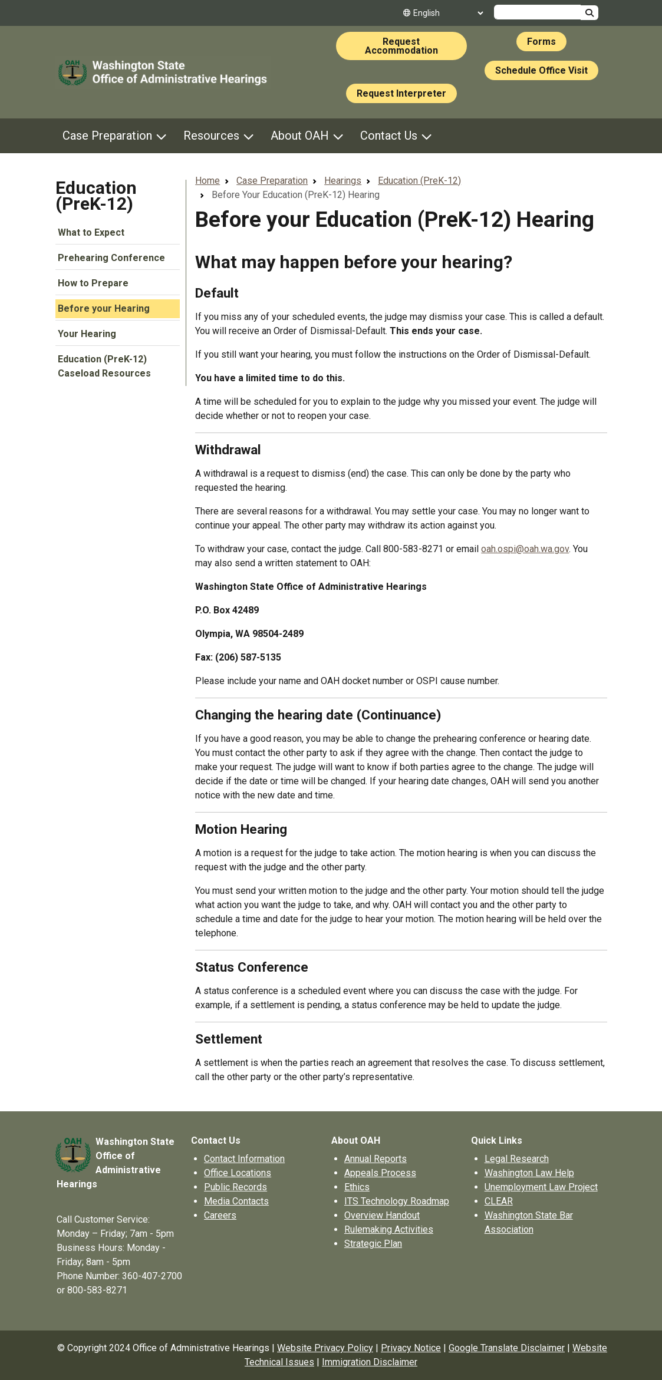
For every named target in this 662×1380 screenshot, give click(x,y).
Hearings (342, 180)
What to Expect (91, 232)
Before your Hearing (104, 308)
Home (207, 180)
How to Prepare (93, 283)
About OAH (300, 135)
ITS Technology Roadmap (396, 1201)
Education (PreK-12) (96, 195)
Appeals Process (380, 1172)
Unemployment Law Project (541, 1187)
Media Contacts (236, 1201)
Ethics (357, 1187)
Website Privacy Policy (325, 1347)
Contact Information (244, 1158)
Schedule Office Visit (541, 70)
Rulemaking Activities (388, 1229)
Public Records (235, 1187)
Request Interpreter (401, 93)
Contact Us (388, 135)
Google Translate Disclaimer (507, 1347)
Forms (541, 41)
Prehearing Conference (111, 257)
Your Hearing (87, 333)
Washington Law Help (529, 1172)
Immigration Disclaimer (369, 1362)
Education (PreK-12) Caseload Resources (104, 366)
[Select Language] (448, 13)
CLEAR (499, 1201)
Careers (220, 1215)
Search (589, 12)
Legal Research (517, 1158)
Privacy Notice (411, 1347)
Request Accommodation (401, 46)
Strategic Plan (373, 1243)
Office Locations (237, 1172)
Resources (211, 135)
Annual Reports (375, 1158)
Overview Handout (382, 1215)
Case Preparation (107, 135)
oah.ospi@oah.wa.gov (525, 548)
